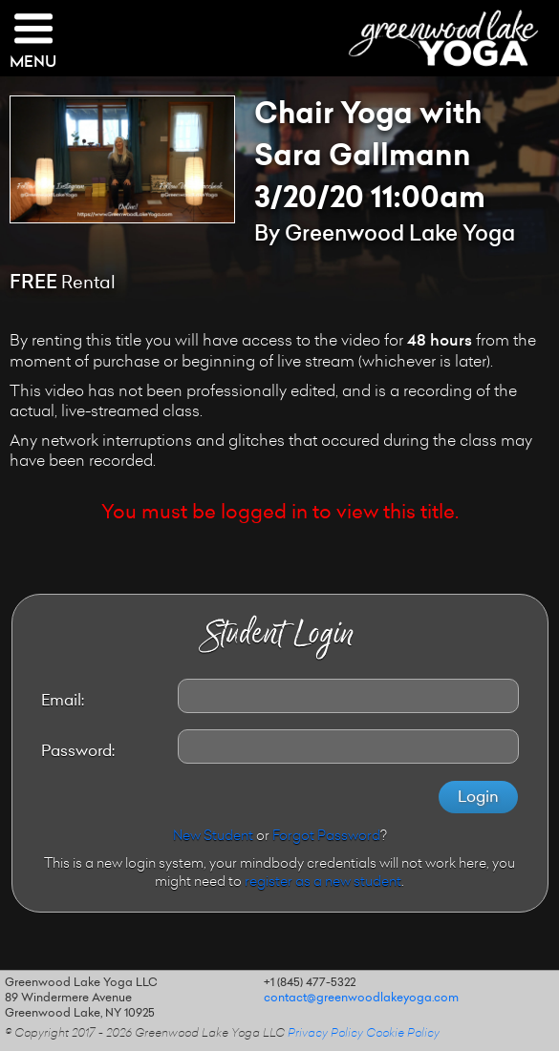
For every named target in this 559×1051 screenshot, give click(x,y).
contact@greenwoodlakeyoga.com (361, 998)
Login (478, 798)
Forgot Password (326, 837)
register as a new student (323, 883)
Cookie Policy (403, 1034)
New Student (213, 837)
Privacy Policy (325, 1034)
